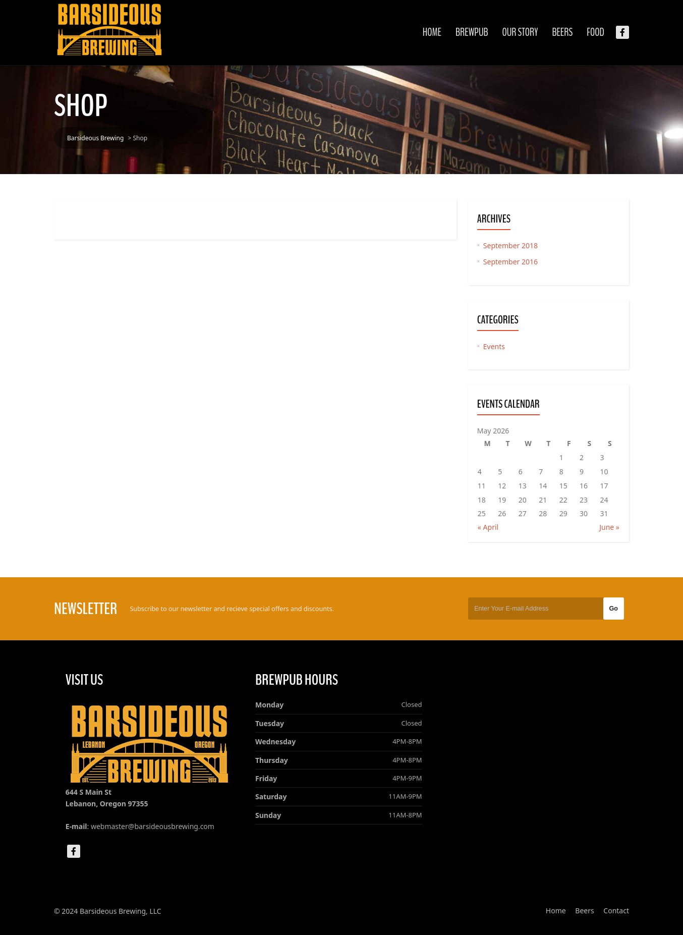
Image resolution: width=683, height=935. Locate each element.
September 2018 (510, 245)
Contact (616, 910)
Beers (562, 32)
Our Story (520, 32)
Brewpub (472, 32)
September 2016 (510, 261)
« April (488, 527)
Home (432, 32)
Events (494, 346)
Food (595, 32)
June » (609, 527)
